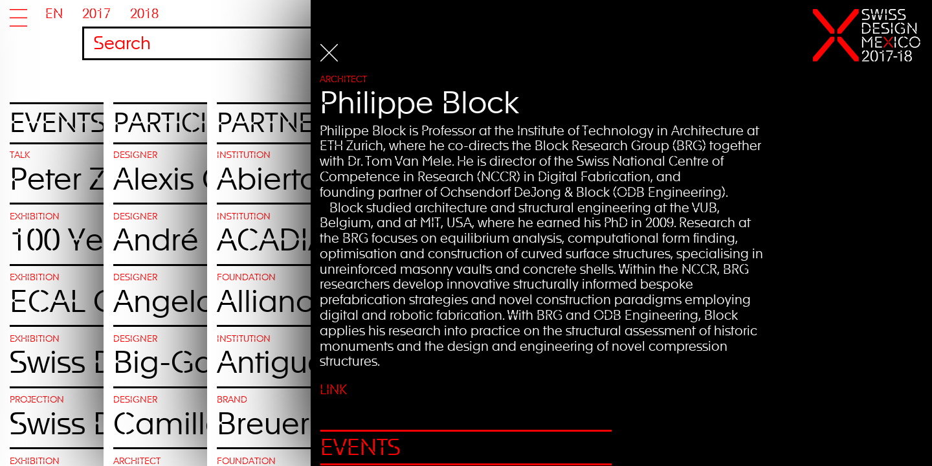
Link (388, 391)
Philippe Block (474, 106)
